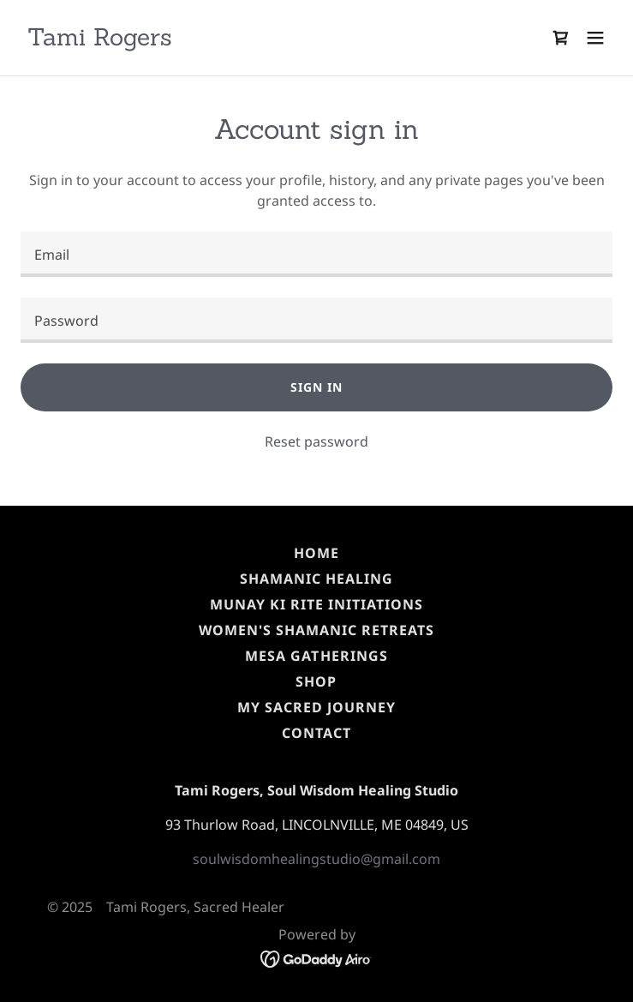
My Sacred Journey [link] (316, 707)
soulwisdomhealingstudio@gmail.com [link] (316, 858)
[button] (595, 38)
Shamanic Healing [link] (316, 578)
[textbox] (316, 254)
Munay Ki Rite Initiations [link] (316, 604)
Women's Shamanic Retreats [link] (316, 630)
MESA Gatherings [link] (316, 655)
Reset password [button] (316, 441)
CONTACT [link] (316, 732)
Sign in (316, 387)
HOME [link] (316, 552)
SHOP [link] (316, 681)
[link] (99, 40)
